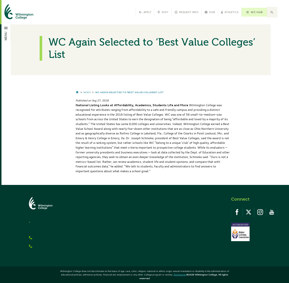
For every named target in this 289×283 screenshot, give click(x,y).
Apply (145, 12)
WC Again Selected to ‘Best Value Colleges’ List (129, 92)
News (87, 92)
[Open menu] (6, 33)
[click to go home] (14, 12)
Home (77, 92)
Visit (162, 12)
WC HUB (254, 12)
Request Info (186, 12)
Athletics (229, 12)
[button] (272, 12)
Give (210, 12)
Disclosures (179, 274)
